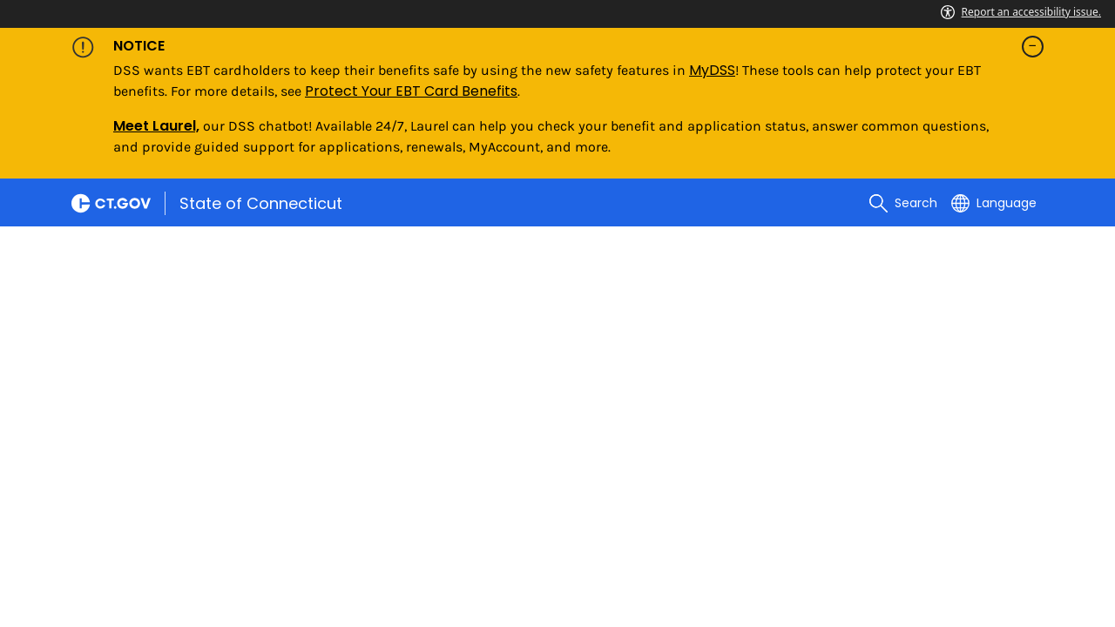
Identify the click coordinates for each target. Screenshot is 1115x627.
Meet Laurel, (156, 126)
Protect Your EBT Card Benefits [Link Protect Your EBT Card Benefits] (411, 91)
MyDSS (712, 70)
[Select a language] (994, 203)
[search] (903, 203)
